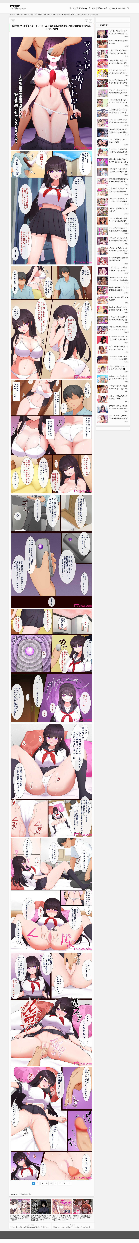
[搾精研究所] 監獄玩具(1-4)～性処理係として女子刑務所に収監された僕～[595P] (41, 1218)
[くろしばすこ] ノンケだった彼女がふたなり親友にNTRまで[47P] (118, 270)
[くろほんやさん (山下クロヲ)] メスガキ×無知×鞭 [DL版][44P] (118, 33)
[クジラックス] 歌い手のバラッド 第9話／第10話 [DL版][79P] (118, 329)
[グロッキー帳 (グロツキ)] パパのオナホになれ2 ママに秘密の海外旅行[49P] (118, 92)
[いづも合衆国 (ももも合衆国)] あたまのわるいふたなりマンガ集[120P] (20, 1218)
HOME (12, 14)
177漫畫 (15, 6)
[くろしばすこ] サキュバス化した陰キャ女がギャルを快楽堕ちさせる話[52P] (118, 122)
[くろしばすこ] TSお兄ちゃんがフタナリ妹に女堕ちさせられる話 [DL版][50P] (118, 151)
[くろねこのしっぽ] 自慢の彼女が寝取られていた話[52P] (118, 53)
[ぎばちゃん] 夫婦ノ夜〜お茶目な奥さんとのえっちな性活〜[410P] (118, 250)
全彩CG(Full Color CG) (117, 8)
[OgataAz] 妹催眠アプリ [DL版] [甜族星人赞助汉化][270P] (118, 290)
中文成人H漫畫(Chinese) (78, 8)
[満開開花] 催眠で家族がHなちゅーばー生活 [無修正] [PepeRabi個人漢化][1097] (118, 181)
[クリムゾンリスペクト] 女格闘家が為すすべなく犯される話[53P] (118, 230)
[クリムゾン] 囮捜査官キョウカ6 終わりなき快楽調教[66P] (118, 201)
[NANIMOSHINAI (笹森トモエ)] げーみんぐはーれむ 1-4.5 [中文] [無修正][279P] (118, 339)
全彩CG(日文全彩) (36, 14)
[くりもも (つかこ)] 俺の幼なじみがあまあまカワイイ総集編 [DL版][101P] (118, 418)
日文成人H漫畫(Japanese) (98, 8)
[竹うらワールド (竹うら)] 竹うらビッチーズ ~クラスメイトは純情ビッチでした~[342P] (62, 1218)
